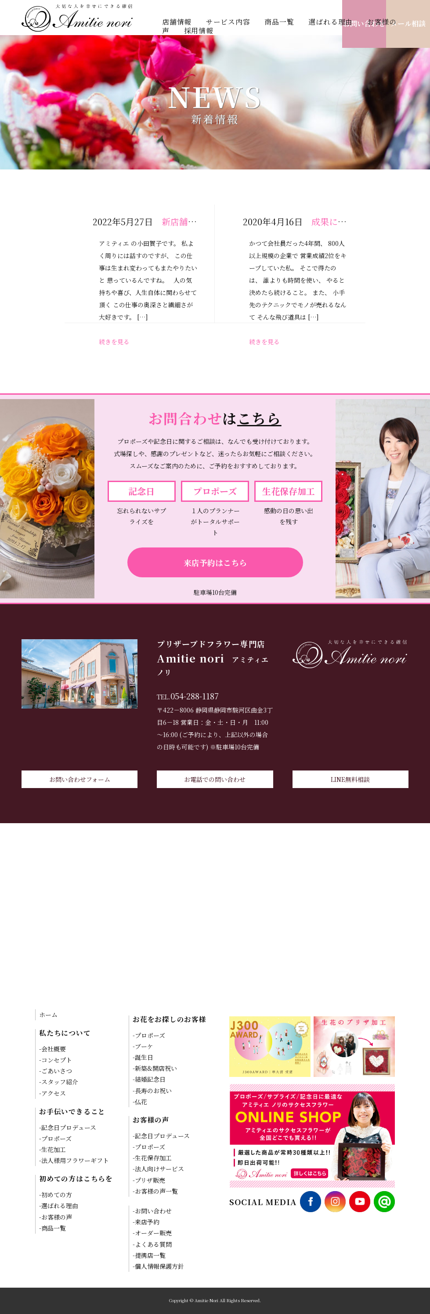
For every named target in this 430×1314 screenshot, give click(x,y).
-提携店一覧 (149, 1255)
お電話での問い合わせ (215, 779)
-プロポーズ (55, 1138)
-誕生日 (143, 1057)
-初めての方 (55, 1194)
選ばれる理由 (330, 22)
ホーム (48, 1014)
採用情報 (198, 30)
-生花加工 (52, 1149)
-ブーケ (143, 1046)
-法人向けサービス (158, 1168)
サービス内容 (228, 22)
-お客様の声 (55, 1217)
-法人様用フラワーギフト (74, 1160)
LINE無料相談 (350, 779)
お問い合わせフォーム (79, 779)
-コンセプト (55, 1059)
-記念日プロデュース (67, 1127)
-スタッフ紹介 (58, 1081)
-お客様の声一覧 (155, 1191)
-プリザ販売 (149, 1180)
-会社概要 (52, 1048)
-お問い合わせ (152, 1210)
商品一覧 (279, 22)
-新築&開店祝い (155, 1068)
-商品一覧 (52, 1228)
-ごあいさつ (55, 1070)
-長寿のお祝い (152, 1090)
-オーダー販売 (152, 1232)
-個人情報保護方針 (158, 1266)
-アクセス (52, 1093)
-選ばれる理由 (58, 1205)
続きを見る (114, 341)
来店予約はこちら (215, 562)
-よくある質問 (152, 1244)
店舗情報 (177, 22)
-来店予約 (146, 1221)
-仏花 (140, 1101)
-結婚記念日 (149, 1079)
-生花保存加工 (152, 1157)
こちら (259, 418)
